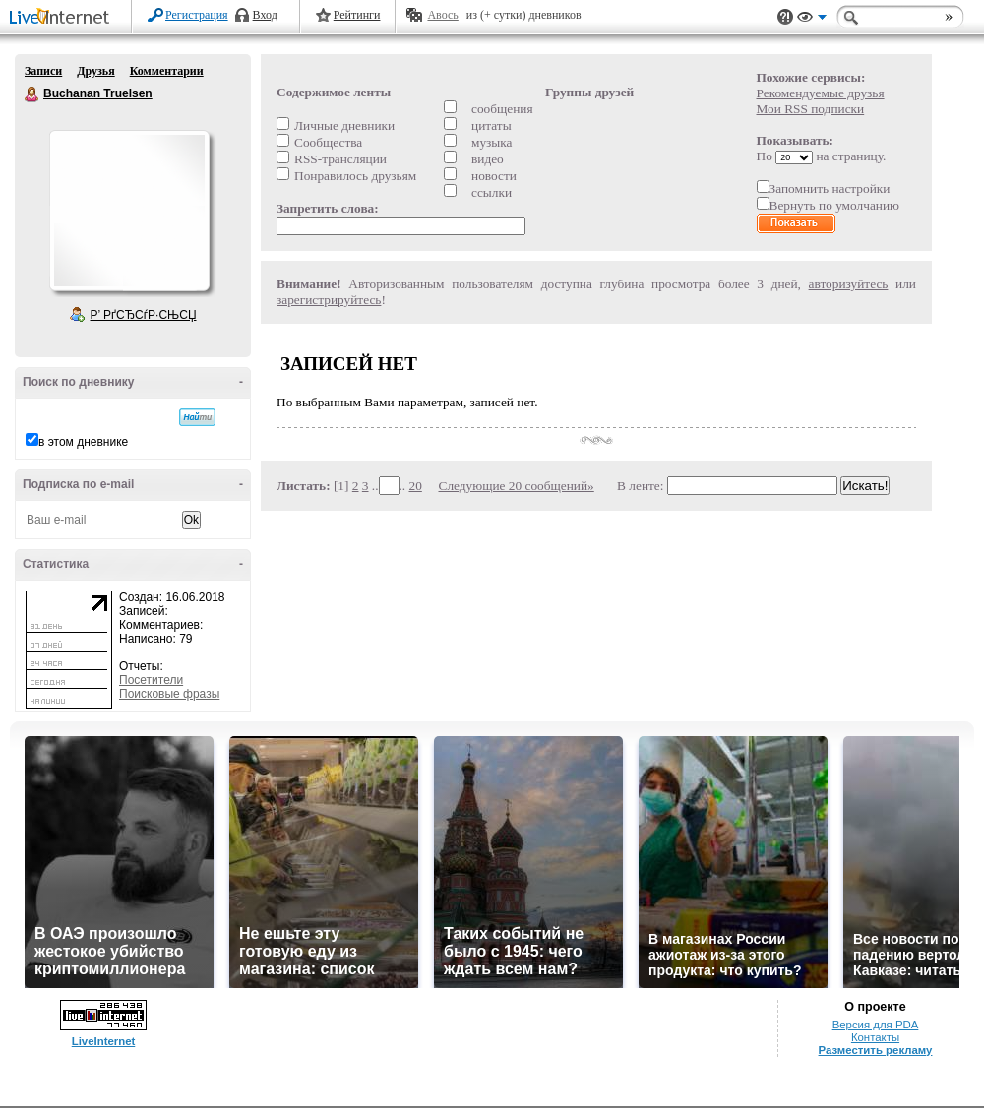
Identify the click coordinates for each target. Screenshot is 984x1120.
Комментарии (167, 71)
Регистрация (196, 15)
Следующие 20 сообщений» (516, 485)
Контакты (875, 1037)
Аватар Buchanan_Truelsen (129, 210)
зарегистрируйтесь (329, 299)
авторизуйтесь (849, 284)
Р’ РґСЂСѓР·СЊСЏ (144, 315)
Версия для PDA (875, 1024)
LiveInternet (63, 18)
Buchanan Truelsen (32, 94)
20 (415, 485)
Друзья (95, 71)
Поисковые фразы (169, 694)
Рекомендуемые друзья (821, 93)
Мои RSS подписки (811, 108)
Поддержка (785, 17)
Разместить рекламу (876, 1050)
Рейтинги (357, 15)
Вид (812, 20)
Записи (43, 71)
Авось (442, 15)
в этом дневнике (83, 442)
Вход (265, 15)
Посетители (151, 680)
